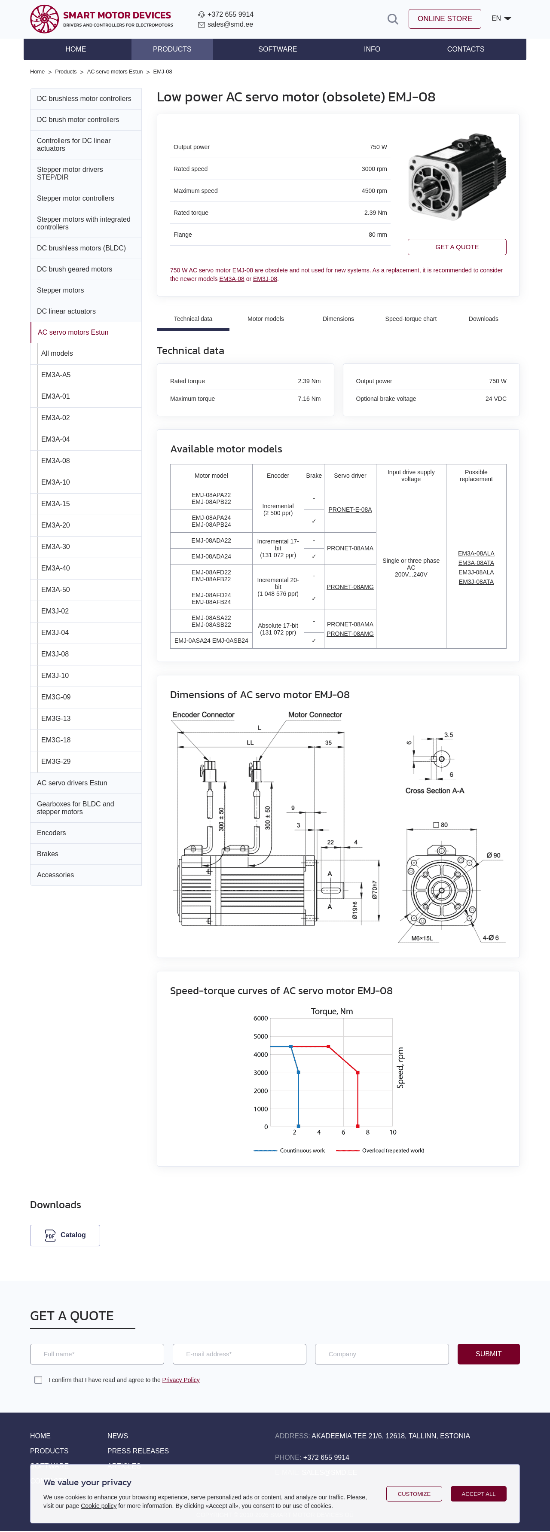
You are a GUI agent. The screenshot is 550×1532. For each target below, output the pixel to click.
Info (368, 49)
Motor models (266, 318)
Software (277, 49)
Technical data (193, 318)
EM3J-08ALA (476, 572)
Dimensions (338, 318)
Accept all (479, 1493)
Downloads (483, 318)
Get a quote (457, 246)
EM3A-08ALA (476, 553)
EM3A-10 (55, 481)
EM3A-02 (55, 417)
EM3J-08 (55, 653)
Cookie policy (98, 1505)
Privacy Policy (181, 1380)
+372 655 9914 (326, 1458)
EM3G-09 (55, 696)
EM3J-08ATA (476, 582)
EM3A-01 (55, 395)
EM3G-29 (55, 760)
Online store (442, 19)
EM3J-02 (55, 610)
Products (176, 49)
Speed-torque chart (411, 318)
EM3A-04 (55, 438)
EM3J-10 (55, 674)
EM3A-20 (55, 524)
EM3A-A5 (55, 374)
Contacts (458, 49)
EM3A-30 (55, 545)
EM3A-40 (55, 567)
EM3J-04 (55, 631)
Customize (414, 1493)
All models (57, 352)
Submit (488, 1354)
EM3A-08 (55, 460)
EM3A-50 (55, 588)
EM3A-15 (55, 503)
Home (83, 49)
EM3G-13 (55, 717)
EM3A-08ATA (476, 563)
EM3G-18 (55, 739)
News (117, 1436)
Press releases (138, 1452)
